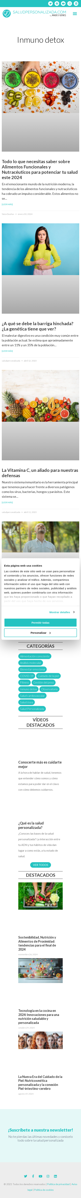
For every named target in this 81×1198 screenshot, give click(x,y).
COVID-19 (26, 675)
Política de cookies (44, 1189)
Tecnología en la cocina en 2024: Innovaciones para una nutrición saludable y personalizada (38, 1017)
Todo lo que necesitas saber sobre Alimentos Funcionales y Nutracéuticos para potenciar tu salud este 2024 (40, 169)
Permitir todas (41, 622)
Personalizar (41, 632)
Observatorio (49, 689)
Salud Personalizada (32, 708)
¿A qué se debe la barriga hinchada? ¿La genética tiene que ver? (37, 326)
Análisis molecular (30, 662)
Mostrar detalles (59, 612)
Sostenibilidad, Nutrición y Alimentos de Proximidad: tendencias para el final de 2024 (37, 943)
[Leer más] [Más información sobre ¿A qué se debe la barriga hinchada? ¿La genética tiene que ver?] (7, 351)
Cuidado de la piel (48, 675)
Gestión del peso (43, 682)
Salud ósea (26, 702)
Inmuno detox (28, 689)
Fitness (24, 682)
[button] (75, 13)
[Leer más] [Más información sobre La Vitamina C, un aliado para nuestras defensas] (7, 502)
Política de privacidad (58, 1184)
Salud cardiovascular (32, 695)
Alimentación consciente (35, 656)
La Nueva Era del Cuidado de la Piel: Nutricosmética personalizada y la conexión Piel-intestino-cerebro (40, 1083)
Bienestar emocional (32, 669)
